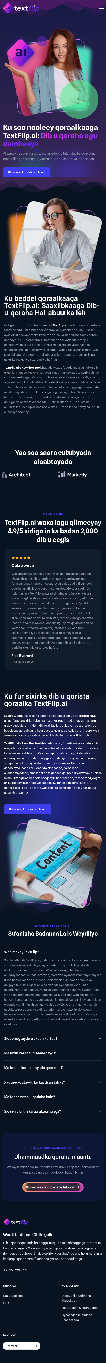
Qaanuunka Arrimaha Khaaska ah (76, 1298)
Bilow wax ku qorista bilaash (26, 172)
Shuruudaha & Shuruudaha (79, 1308)
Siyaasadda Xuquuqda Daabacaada (76, 1317)
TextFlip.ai (20, 1270)
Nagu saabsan (13, 1296)
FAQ (6, 1303)
